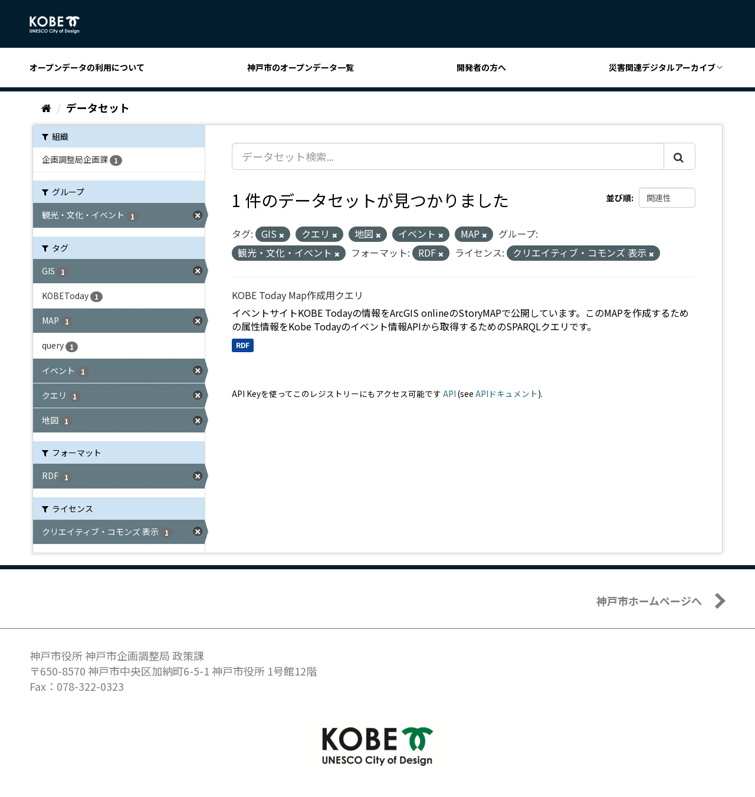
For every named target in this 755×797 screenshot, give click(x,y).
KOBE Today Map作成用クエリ (297, 295)
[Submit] (679, 156)
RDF (243, 345)
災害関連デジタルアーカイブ (662, 67)
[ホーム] (46, 107)
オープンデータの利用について (87, 67)
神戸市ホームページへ (649, 600)
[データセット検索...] (448, 156)
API (449, 393)
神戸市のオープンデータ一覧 (300, 67)
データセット (98, 107)
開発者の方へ (481, 67)
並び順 (618, 198)
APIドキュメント (506, 393)
